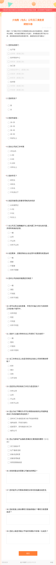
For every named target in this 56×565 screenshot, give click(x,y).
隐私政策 (5, 562)
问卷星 (24, 562)
